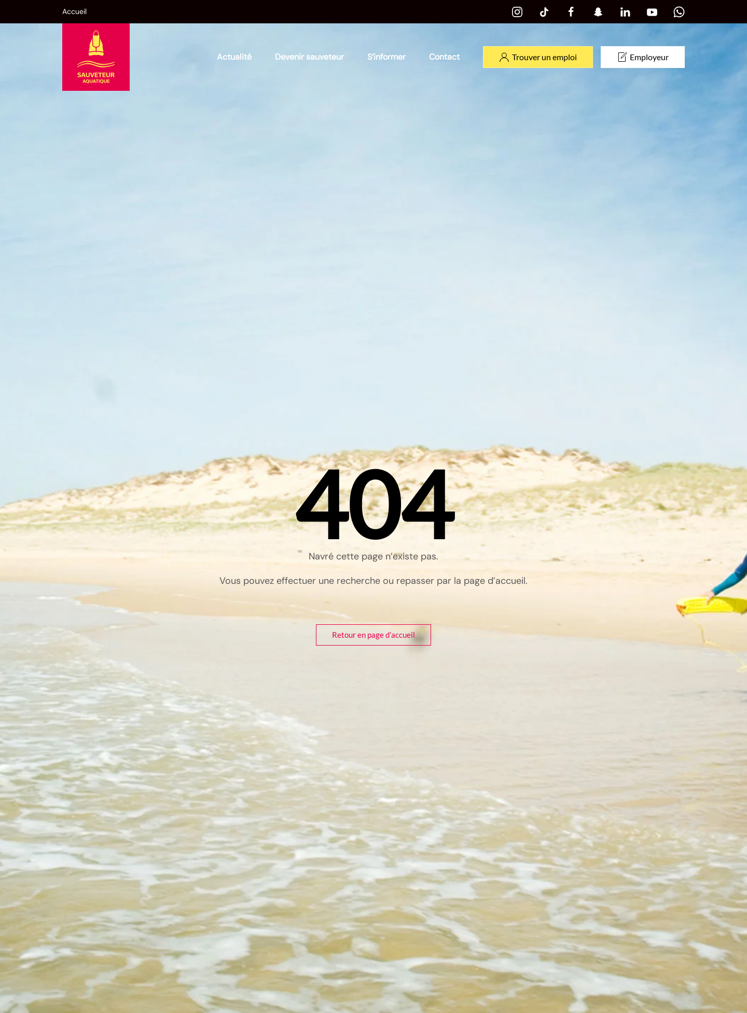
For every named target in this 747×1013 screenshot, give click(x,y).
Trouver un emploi (538, 57)
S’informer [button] (386, 56)
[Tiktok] (544, 11)
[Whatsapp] (679, 11)
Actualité (234, 56)
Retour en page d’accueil (373, 634)
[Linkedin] (625, 11)
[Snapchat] (598, 11)
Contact (444, 56)
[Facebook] (571, 11)
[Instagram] (517, 11)
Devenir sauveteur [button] (309, 56)
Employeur (643, 57)
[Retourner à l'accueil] (96, 57)
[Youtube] (652, 11)
